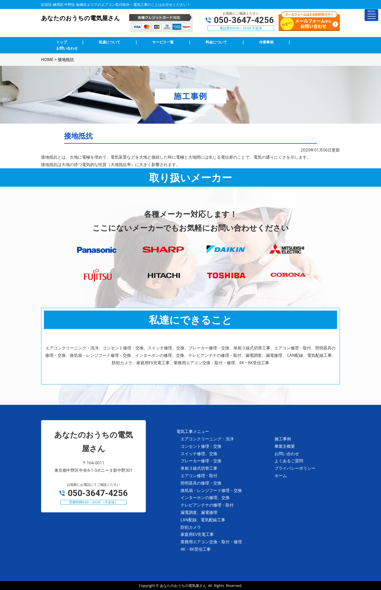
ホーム (281, 475)
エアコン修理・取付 (199, 475)
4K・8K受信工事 (196, 549)
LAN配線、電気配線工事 (203, 520)
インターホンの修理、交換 (205, 497)
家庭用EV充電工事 (197, 534)
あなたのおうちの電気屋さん (183, 585)
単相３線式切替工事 (199, 468)
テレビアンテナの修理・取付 (207, 505)
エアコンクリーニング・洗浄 (207, 439)
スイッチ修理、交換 (199, 453)
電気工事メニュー (192, 431)
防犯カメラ (191, 527)
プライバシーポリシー (295, 468)
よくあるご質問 (289, 461)
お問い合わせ (287, 453)
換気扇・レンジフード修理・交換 (211, 490)
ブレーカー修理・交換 (201, 461)
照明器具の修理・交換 (201, 483)
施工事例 (283, 439)
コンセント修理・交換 (201, 446)
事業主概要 (285, 446)
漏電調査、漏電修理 (199, 512)
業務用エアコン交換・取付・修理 (211, 542)
